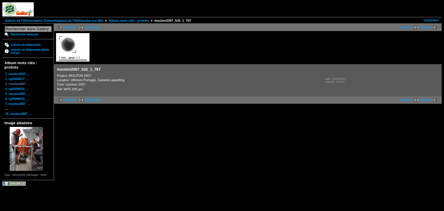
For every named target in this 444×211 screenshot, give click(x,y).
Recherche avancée (24, 34)
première (70, 27)
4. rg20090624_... (17, 89)
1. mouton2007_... (17, 74)
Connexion (431, 20)
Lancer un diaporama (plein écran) (30, 51)
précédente (93, 27)
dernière (426, 27)
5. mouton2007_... (17, 94)
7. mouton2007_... (17, 104)
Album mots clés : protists (129, 20)
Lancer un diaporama (25, 44)
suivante (406, 27)
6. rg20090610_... (17, 99)
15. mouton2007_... (18, 113)
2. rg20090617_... (17, 79)
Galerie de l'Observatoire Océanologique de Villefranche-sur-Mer (54, 20)
